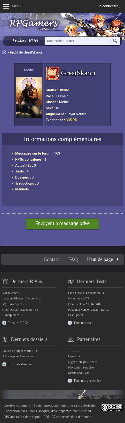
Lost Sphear (75, 315)
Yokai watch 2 (11, 293)
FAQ (73, 259)
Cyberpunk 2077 (12, 315)
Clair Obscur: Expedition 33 (20, 309)
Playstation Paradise (81, 367)
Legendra (74, 356)
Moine (29, 70)
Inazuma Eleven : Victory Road (22, 298)
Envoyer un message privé (62, 223)
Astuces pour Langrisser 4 (19, 356)
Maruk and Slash (78, 373)
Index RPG (25, 41)
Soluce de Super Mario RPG (20, 350)
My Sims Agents (12, 304)
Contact (51, 259)
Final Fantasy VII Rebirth (84, 304)
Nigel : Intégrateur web (82, 362)
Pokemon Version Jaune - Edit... (88, 309)
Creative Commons (17, 405)
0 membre (85, 417)
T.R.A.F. (73, 350)
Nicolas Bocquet (37, 411)
